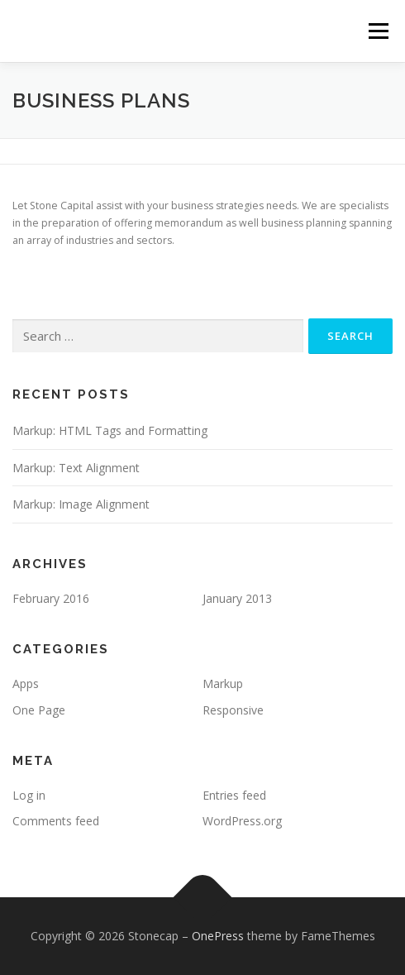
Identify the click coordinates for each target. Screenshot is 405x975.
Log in (28, 795)
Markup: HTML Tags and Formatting (109, 430)
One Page (38, 710)
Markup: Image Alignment (81, 504)
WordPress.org (242, 821)
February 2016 (50, 598)
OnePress (218, 936)
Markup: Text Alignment (76, 468)
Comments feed (55, 821)
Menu (377, 31)
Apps (25, 683)
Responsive (233, 710)
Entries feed (234, 795)
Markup (222, 683)
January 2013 (237, 598)
